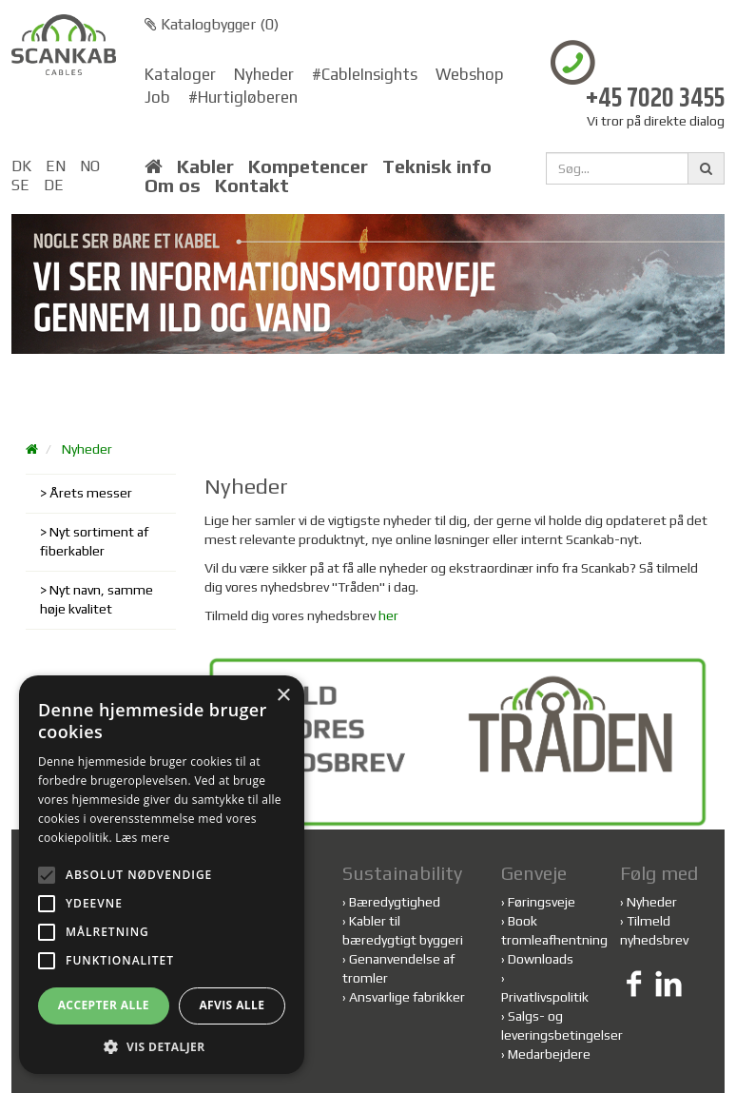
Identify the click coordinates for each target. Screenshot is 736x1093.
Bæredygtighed (394, 901)
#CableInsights (364, 74)
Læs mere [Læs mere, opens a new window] (142, 838)
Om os (173, 185)
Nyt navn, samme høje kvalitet (96, 599)
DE (54, 185)
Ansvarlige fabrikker (407, 997)
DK (21, 166)
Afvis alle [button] (231, 1005)
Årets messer (90, 492)
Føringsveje (541, 901)
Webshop (470, 74)
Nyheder (264, 74)
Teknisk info (437, 166)
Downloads (540, 958)
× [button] (283, 696)
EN (56, 166)
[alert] (161, 874)
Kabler (205, 166)
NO (90, 166)
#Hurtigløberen (243, 97)
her (388, 615)
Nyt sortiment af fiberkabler (94, 541)
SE (20, 185)
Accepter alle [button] (103, 1005)
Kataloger (180, 74)
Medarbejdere (549, 1054)
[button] (161, 1046)
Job (157, 97)
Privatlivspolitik (545, 997)
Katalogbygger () (212, 24)
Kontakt (252, 185)
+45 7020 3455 (655, 99)
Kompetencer (308, 166)
